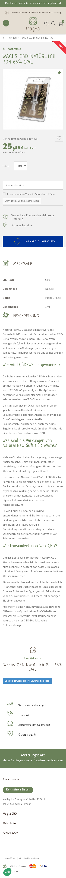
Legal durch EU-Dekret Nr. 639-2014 (33, 241)
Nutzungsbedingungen (29, 859)
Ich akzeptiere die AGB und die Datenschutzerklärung (31, 194)
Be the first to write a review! (20, 138)
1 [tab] (59, 72)
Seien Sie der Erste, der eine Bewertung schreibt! (27, 680)
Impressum (10, 859)
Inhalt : (7, 166)
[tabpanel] (33, 99)
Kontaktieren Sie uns (18, 789)
